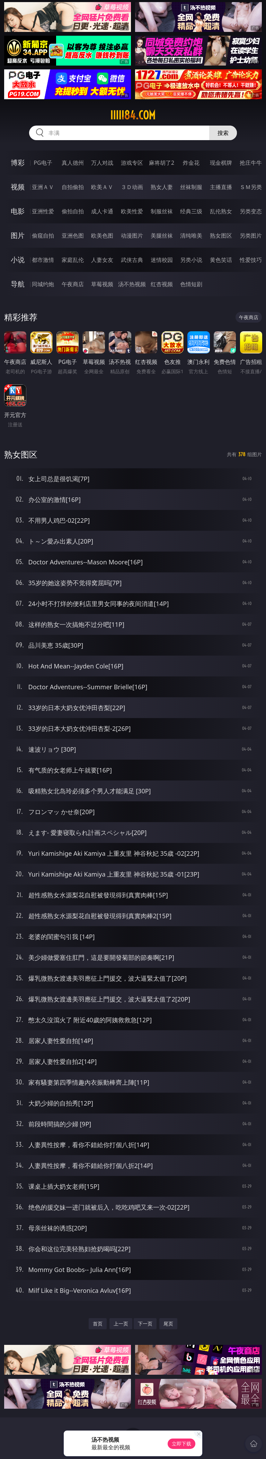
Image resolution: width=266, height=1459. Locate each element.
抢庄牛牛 (251, 163)
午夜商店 (73, 284)
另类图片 (251, 235)
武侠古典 (132, 260)
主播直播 (221, 187)
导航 (18, 284)
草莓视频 (102, 284)
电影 (18, 211)
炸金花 (191, 163)
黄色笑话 (221, 260)
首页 (98, 1323)
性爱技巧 (251, 260)
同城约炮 (43, 284)
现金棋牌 (221, 163)
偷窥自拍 (43, 235)
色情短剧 (191, 284)
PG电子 (43, 163)
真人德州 (73, 163)
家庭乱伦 (73, 260)
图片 (18, 235)
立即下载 (181, 1443)
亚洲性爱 (43, 211)
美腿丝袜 (162, 235)
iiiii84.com (133, 115)
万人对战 (102, 163)
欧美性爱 (132, 211)
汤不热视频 (132, 284)
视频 (18, 186)
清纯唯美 (191, 235)
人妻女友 (102, 260)
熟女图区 (221, 235)
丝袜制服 (191, 187)
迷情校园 (162, 260)
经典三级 (191, 211)
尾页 (168, 1323)
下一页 (145, 1323)
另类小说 (191, 260)
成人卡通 (102, 211)
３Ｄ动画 (132, 187)
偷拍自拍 (73, 211)
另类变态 (251, 211)
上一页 (121, 1323)
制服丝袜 (162, 211)
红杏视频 (162, 284)
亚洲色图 (73, 235)
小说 (18, 259)
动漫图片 (132, 235)
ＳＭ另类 (251, 187)
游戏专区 (132, 163)
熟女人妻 (162, 187)
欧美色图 (102, 235)
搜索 (223, 133)
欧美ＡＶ (102, 187)
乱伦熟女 (221, 211)
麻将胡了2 (161, 163)
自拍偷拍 (73, 187)
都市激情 (43, 260)
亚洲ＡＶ (43, 187)
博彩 (18, 162)
